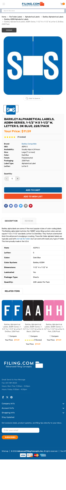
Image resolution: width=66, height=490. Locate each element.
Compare (12, 336)
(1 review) (21, 137)
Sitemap (5, 451)
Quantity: (8, 174)
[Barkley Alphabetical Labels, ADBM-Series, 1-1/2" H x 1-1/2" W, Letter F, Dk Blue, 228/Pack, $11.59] (12, 310)
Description (11, 221)
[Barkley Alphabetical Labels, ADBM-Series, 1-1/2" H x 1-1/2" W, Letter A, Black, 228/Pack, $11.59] (33, 310)
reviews (29, 221)
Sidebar (9, 30)
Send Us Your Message (16, 380)
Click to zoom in (33, 98)
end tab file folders (23, 239)
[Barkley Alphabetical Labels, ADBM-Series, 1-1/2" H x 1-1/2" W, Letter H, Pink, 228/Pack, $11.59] (54, 310)
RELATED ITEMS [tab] (12, 291)
